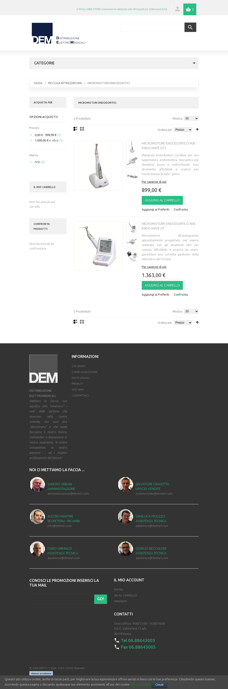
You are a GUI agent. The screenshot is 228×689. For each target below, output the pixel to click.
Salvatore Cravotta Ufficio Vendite (152, 486)
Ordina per (164, 129)
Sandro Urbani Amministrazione (61, 486)
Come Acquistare (85, 371)
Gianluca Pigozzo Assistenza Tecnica (151, 518)
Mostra (177, 118)
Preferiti (120, 601)
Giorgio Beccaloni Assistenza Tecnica (151, 551)
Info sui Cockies (140, 684)
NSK (37, 162)
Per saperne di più (154, 181)
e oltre (47, 140)
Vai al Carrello (125, 595)
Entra (118, 589)
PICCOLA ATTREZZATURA (65, 83)
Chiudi (159, 684)
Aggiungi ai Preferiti (155, 209)
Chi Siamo (79, 366)
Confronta (181, 209)
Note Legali (80, 377)
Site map (78, 389)
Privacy (77, 383)
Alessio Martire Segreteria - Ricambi (63, 518)
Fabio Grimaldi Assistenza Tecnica (62, 551)
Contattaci (80, 395)
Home (38, 83)
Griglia (82, 129)
